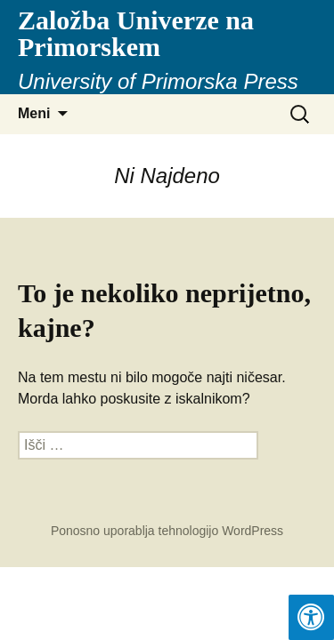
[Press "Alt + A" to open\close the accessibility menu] (311, 617)
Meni (34, 113)
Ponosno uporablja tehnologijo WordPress (167, 531)
